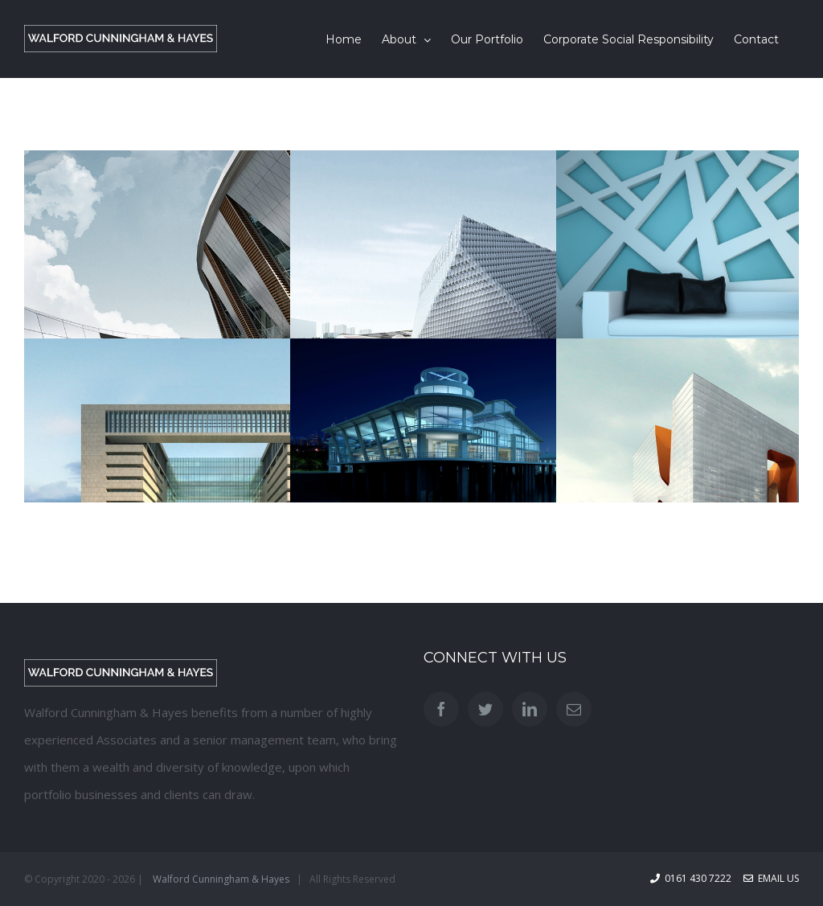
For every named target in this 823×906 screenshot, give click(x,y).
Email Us (771, 878)
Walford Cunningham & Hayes (221, 879)
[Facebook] (441, 709)
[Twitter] (485, 709)
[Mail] (574, 709)
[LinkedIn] (529, 709)
